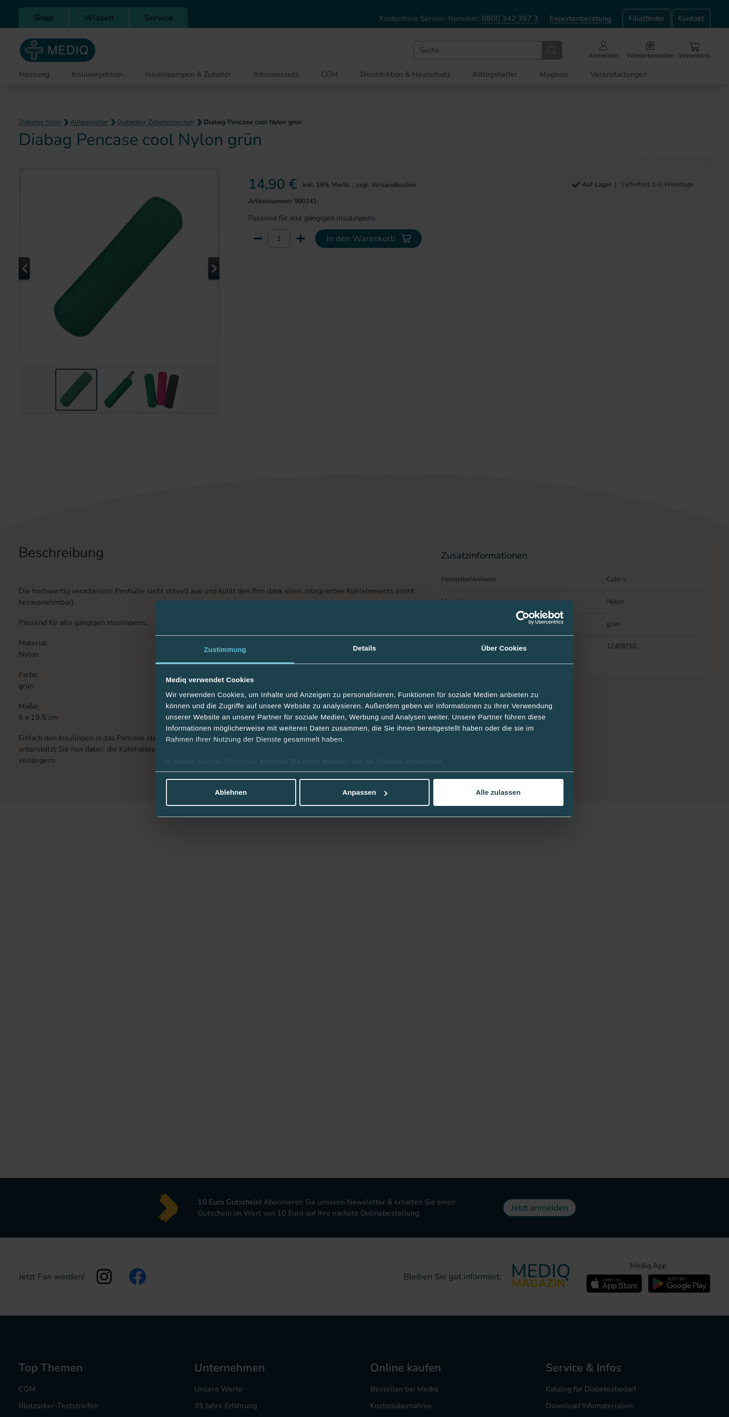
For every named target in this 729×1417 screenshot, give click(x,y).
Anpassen (365, 792)
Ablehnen (231, 792)
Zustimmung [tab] (225, 649)
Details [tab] (364, 648)
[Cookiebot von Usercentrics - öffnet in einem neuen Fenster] (522, 618)
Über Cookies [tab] (504, 648)
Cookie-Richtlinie (228, 761)
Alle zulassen (498, 792)
